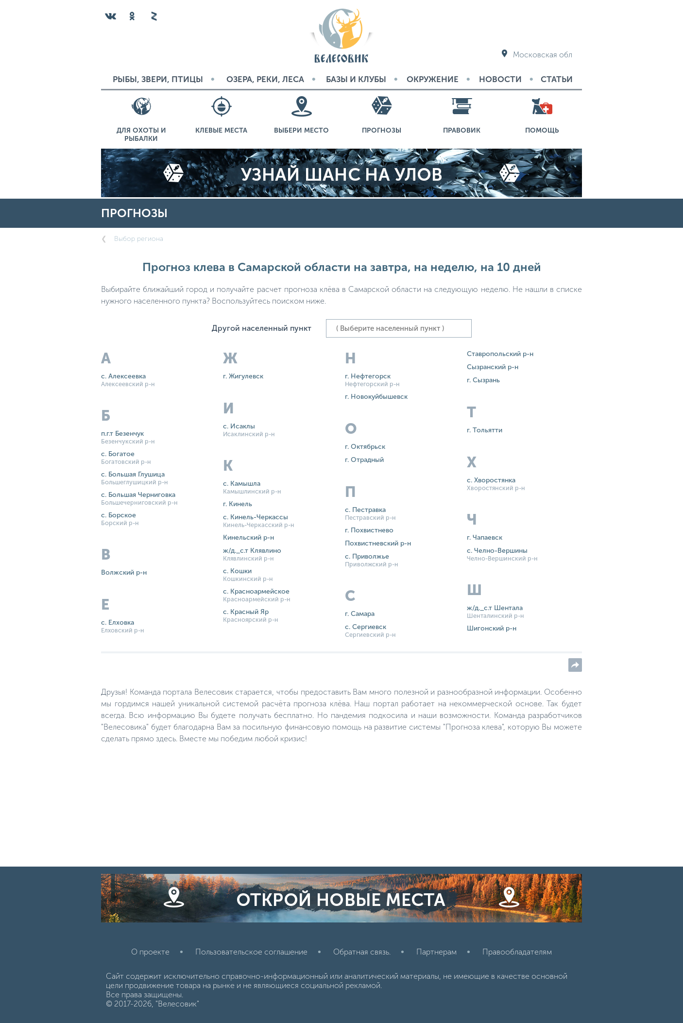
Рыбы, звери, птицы (158, 79)
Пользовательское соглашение (251, 951)
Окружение (433, 79)
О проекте (150, 951)
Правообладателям (517, 951)
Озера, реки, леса (265, 79)
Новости (500, 79)
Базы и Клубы (356, 79)
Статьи (557, 79)
